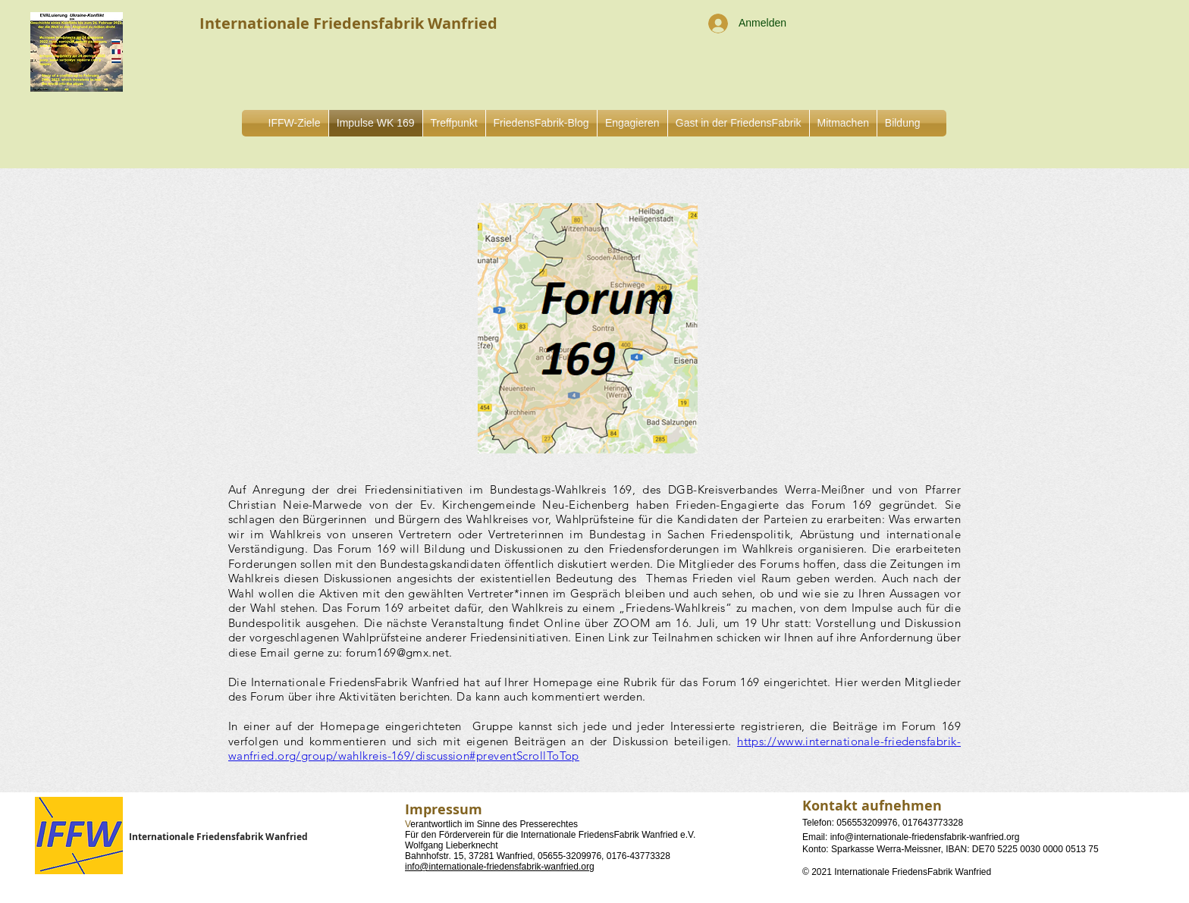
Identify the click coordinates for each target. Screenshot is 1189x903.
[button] (632, 123)
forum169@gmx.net (397, 652)
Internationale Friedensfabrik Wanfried (218, 836)
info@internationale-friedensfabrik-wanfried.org (499, 866)
